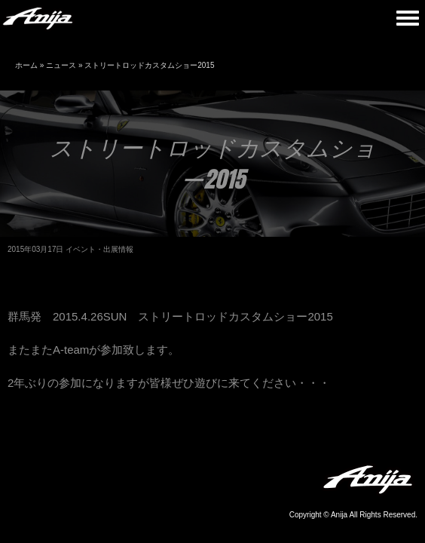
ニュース (61, 65)
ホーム (26, 65)
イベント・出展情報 (99, 249)
